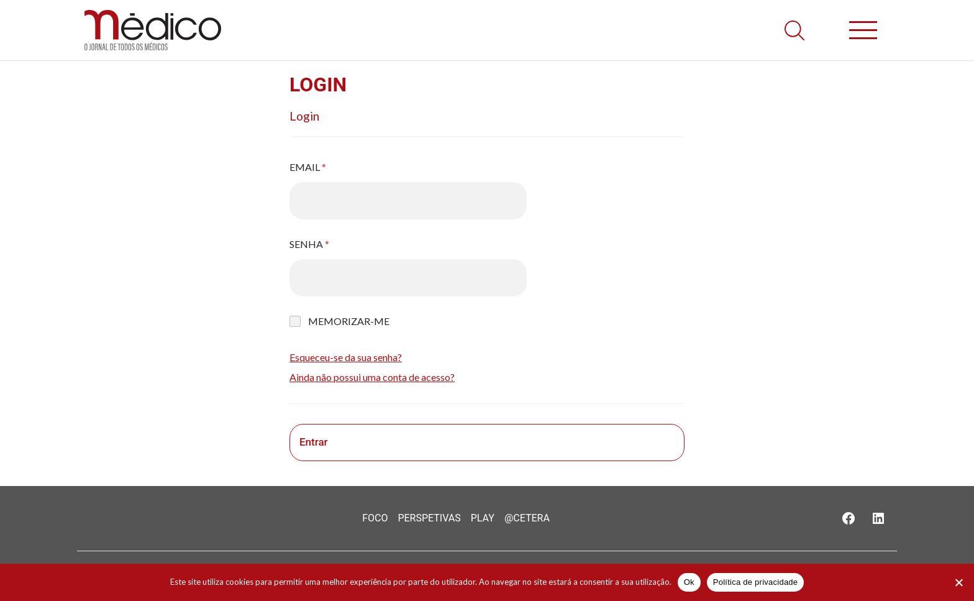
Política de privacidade (755, 582)
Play (482, 518)
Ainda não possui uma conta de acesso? (372, 377)
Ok (689, 582)
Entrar (313, 442)
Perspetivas (429, 518)
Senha (309, 244)
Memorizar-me (348, 321)
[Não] (958, 582)
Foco (375, 518)
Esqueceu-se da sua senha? (345, 357)
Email (307, 167)
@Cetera (527, 518)
